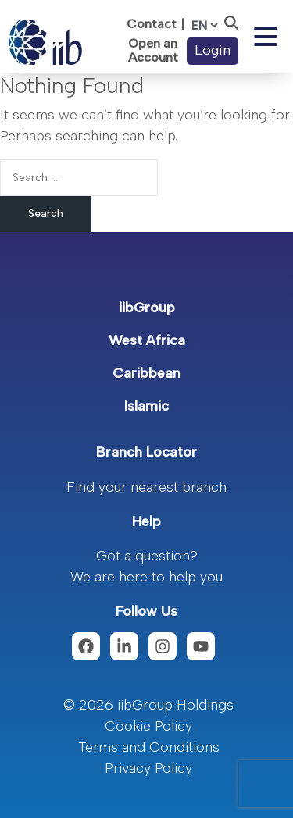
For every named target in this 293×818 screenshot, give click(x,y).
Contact (152, 23)
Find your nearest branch (146, 487)
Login (212, 50)
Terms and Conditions (149, 747)
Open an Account (153, 51)
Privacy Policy (148, 768)
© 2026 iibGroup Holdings (148, 704)
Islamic (146, 405)
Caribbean (146, 373)
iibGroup (147, 307)
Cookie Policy (148, 725)
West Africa (147, 340)
